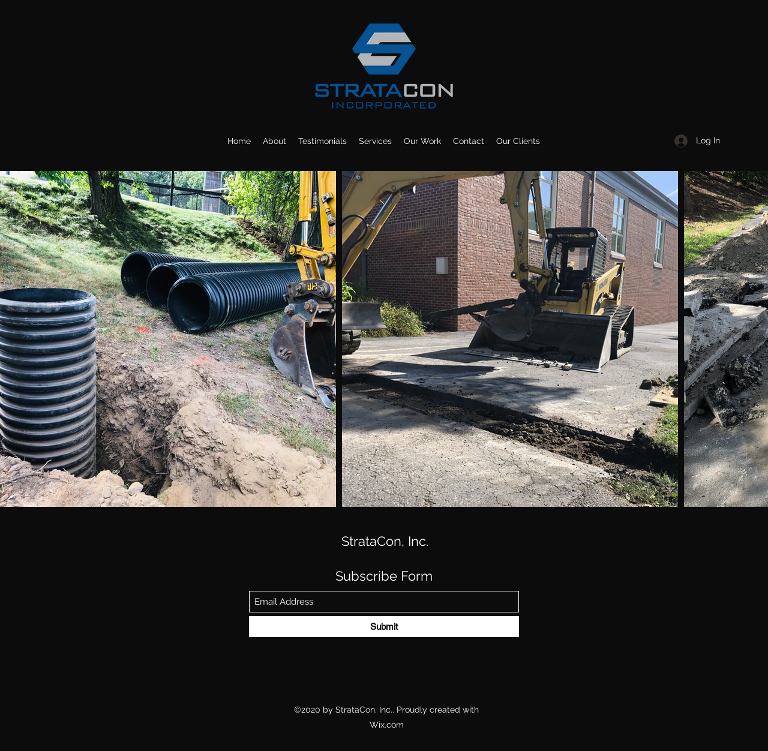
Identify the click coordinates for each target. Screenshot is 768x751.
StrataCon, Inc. (384, 541)
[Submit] (384, 626)
